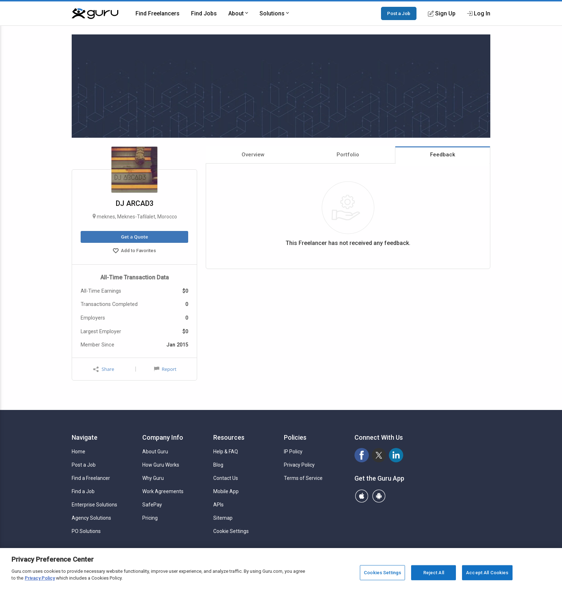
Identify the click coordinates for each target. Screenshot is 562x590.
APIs (218, 505)
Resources (228, 437)
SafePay (152, 505)
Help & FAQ (225, 451)
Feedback (442, 154)
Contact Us (225, 478)
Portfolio (348, 154)
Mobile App (226, 491)
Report (165, 369)
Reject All (433, 572)
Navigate (84, 437)
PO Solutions (86, 531)
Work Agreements (163, 491)
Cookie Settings (231, 531)
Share (103, 369)
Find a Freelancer (91, 478)
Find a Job (83, 491)
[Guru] (95, 13)
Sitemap (223, 518)
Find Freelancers (157, 13)
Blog (218, 465)
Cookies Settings (382, 572)
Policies (295, 437)
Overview (253, 154)
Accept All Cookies (487, 572)
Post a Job (398, 13)
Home (78, 451)
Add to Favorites (134, 251)
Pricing (150, 518)
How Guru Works (160, 465)
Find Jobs (204, 13)
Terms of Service (303, 478)
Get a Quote (134, 236)
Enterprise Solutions (94, 505)
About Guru (155, 451)
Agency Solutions (91, 518)
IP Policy (293, 451)
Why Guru (153, 478)
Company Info (162, 437)
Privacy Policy (299, 465)
